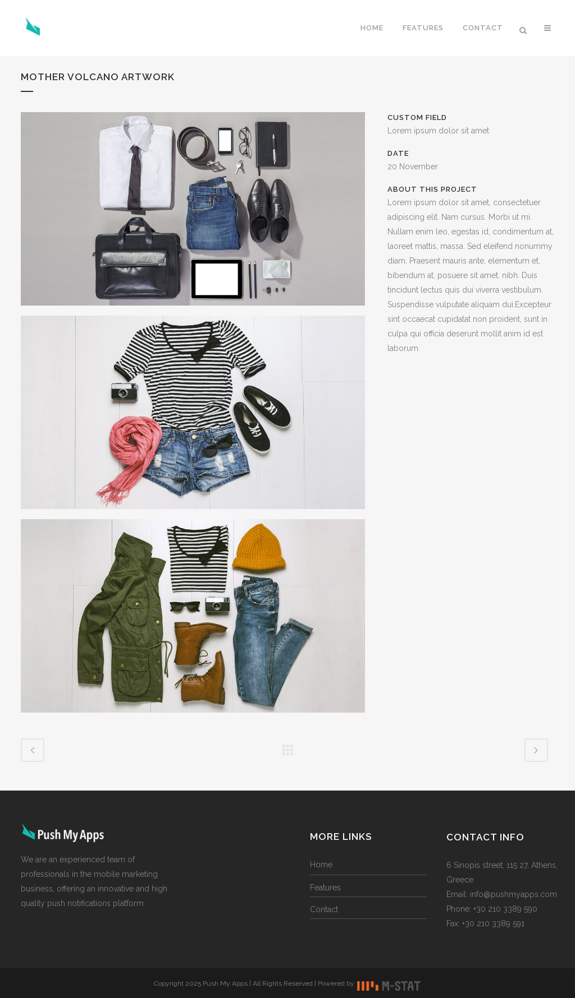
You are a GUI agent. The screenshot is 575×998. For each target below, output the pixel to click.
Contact (324, 909)
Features (325, 887)
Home (321, 864)
